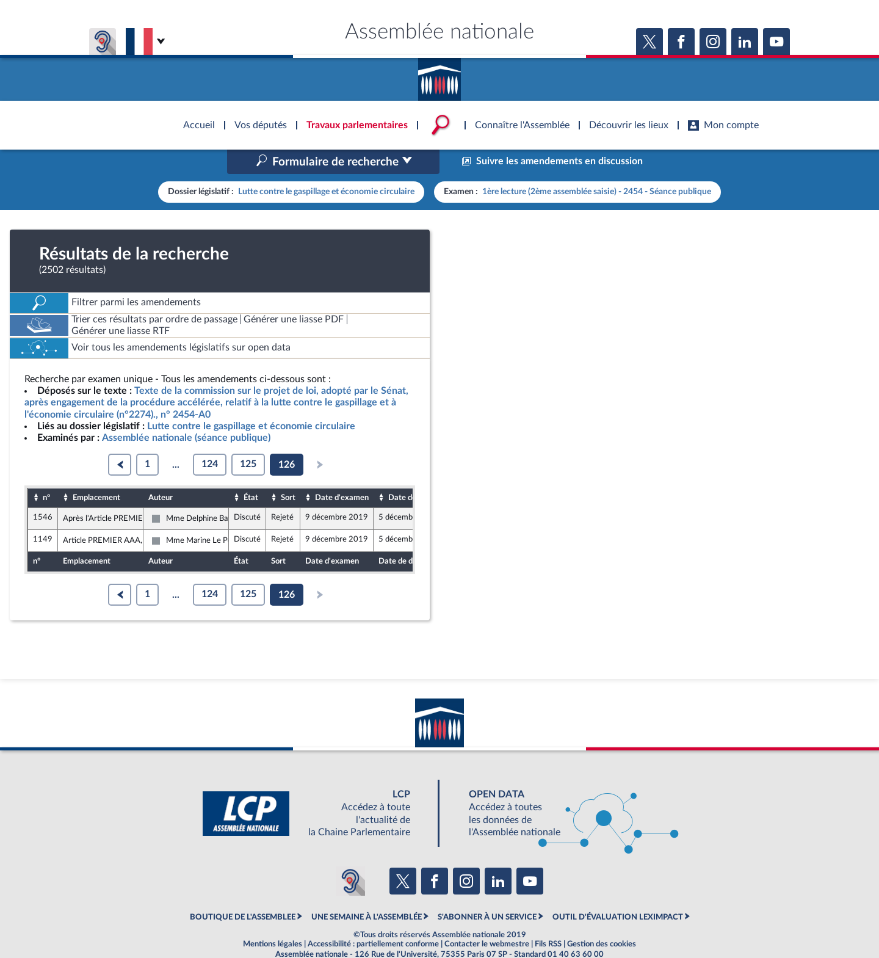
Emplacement (96, 471)
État (251, 471)
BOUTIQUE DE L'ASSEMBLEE (242, 890)
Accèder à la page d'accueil (439, 75)
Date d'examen (342, 471)
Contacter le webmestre (486, 918)
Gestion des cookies (601, 918)
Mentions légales (272, 918)
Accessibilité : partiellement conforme (373, 918)
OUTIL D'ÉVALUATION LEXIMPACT (617, 890)
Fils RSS (548, 918)
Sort (288, 471)
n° (46, 471)
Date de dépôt (413, 471)
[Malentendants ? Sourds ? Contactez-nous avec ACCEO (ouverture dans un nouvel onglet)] (350, 855)
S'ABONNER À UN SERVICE (487, 890)
